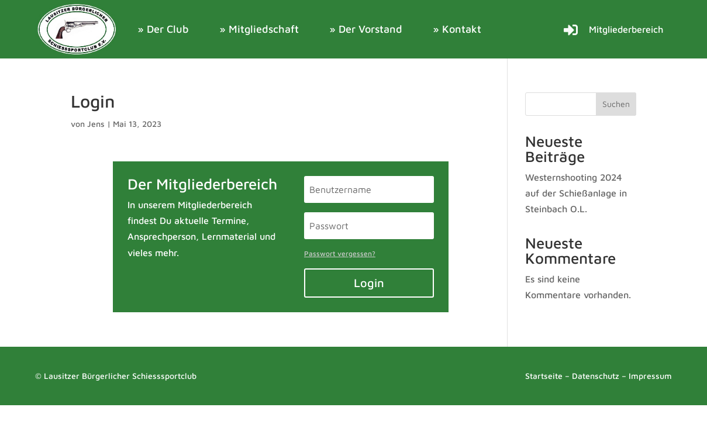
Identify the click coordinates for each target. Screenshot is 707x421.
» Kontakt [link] (457, 29)
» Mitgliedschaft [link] (259, 29)
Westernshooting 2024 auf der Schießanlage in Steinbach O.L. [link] (576, 193)
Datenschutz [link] (595, 376)
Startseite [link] (544, 376)
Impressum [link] (650, 376)
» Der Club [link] (163, 29)
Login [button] (369, 282)
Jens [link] (96, 124)
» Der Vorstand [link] (365, 29)
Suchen (616, 104)
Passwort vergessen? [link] (339, 253)
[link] (77, 29)
